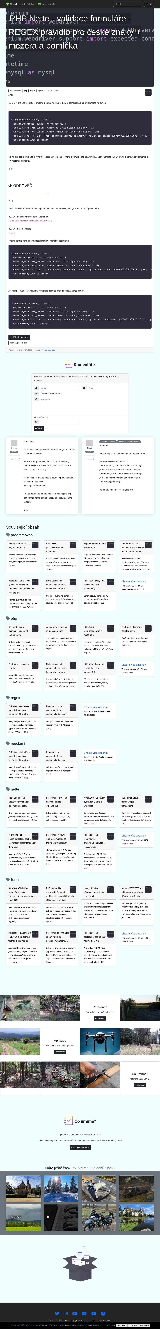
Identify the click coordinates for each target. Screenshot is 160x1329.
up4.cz (79, 1321)
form (57, 91)
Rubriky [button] (30, 4)
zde (113, 1325)
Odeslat (38, 428)
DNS (68, 1321)
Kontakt (51, 4)
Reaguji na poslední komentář (51, 393)
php (25, 91)
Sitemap (105, 1321)
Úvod (22, 4)
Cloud (11, 4)
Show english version (18, 343)
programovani (15, 91)
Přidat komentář (19, 337)
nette (50, 91)
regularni (41, 91)
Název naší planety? (41, 417)
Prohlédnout (100, 1018)
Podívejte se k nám (80, 1147)
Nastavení (144, 1325)
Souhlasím (121, 1325)
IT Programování (48, 350)
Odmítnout (133, 1325)
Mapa (42, 4)
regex (32, 91)
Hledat (149, 4)
